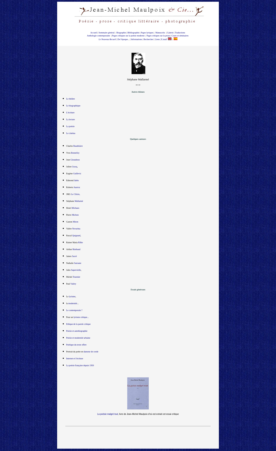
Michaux (75, 208)
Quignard (76, 236)
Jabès (76, 181)
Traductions (180, 32)
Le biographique (73, 106)
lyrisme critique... (81, 318)
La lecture (70, 120)
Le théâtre (70, 99)
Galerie (170, 32)
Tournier (76, 277)
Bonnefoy (75, 153)
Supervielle (76, 270)
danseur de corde (91, 352)
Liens (157, 39)
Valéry (73, 284)
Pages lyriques (147, 32)
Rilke (80, 243)
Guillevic (77, 174)
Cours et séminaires (179, 35)
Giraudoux (75, 160)
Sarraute (77, 264)
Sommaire (103, 32)
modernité (72, 304)
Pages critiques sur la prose (158, 35)
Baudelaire (78, 146)
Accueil (93, 32)
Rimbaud (76, 250)
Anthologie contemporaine (98, 35)
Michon (75, 215)
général (111, 32)
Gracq (74, 167)
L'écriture (70, 113)
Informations (136, 39)
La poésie (70, 127)
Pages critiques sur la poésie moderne (128, 35)
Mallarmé (79, 202)
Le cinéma (70, 134)
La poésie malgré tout (107, 415)
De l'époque (123, 39)
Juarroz (77, 188)
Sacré (74, 257)
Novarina (76, 229)
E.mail (164, 39)
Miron (75, 222)
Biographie (121, 32)
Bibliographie (133, 32)
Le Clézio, (75, 195)
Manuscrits (160, 32)
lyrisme (72, 297)
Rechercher (149, 39)
